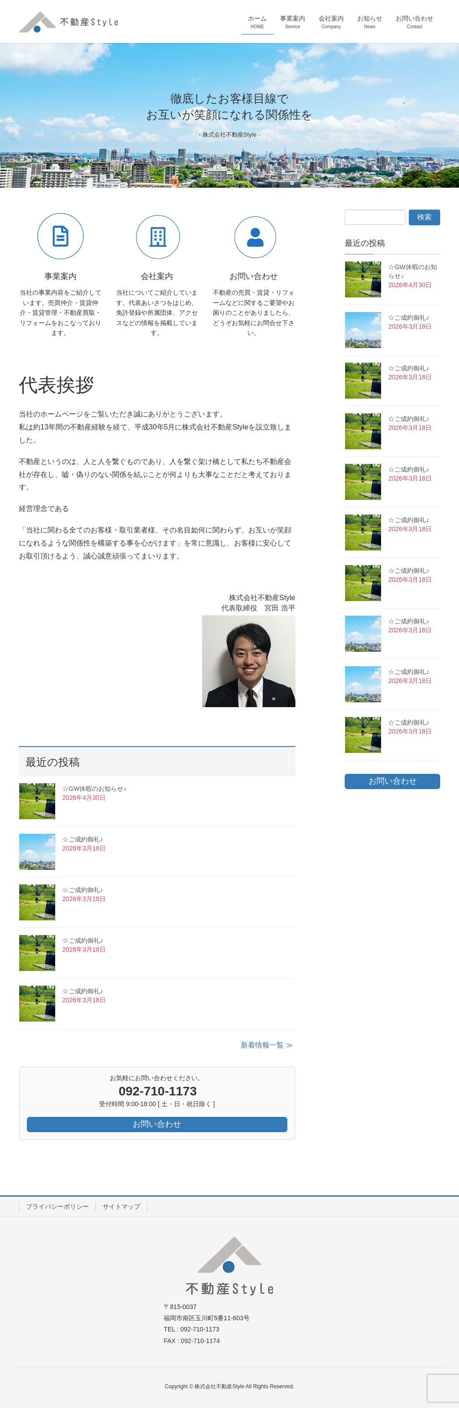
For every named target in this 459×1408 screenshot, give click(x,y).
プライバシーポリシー (57, 1206)
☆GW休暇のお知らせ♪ (94, 788)
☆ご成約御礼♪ (82, 839)
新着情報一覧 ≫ (267, 1045)
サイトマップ (121, 1206)
